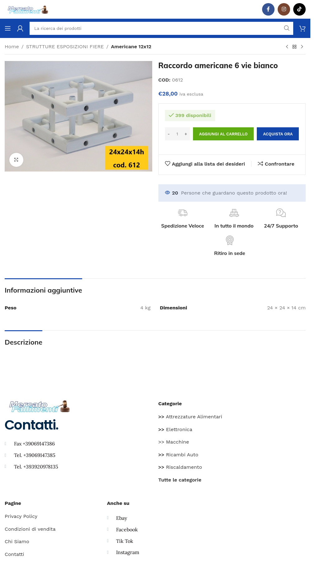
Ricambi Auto (178, 455)
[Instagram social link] (284, 9)
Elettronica (175, 429)
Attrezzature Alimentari (190, 417)
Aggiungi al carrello (223, 134)
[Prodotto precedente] (287, 47)
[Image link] (40, 405)
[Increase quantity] (186, 133)
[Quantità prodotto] (177, 133)
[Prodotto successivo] (302, 47)
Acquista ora (278, 134)
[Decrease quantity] (169, 133)
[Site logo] (28, 9)
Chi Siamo (17, 541)
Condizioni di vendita (30, 529)
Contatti (14, 554)
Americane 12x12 (131, 46)
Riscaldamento (180, 467)
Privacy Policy (21, 516)
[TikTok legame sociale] (299, 9)
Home (12, 46)
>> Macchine (173, 442)
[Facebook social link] (268, 9)
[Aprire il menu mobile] (8, 28)
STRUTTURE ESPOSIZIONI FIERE (65, 46)
